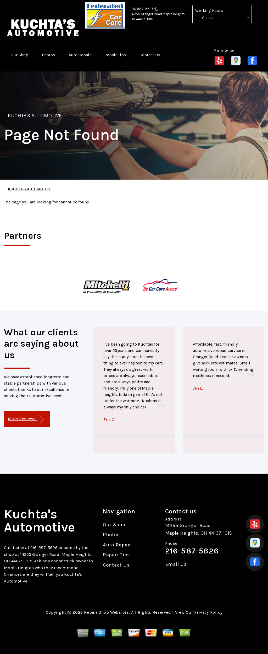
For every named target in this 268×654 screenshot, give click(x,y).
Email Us (176, 564)
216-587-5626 (142, 9)
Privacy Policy (208, 612)
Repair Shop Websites (106, 612)
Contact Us (149, 54)
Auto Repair (80, 54)
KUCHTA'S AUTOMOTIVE (35, 116)
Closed (208, 17)
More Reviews (26, 419)
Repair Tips (115, 54)
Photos (48, 54)
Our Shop (19, 54)
